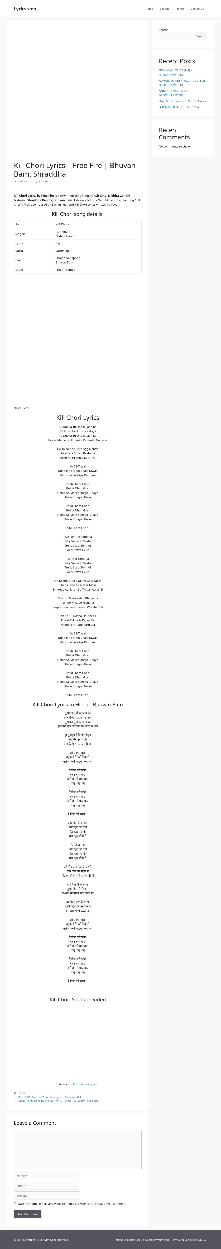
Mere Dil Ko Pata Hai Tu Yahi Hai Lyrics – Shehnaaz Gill (49, 1097)
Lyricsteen (25, 9)
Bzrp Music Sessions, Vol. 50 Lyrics (182, 101)
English (164, 8)
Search (163, 30)
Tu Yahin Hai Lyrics (85, 1084)
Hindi (21, 1093)
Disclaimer (147, 1239)
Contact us (197, 8)
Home (149, 8)
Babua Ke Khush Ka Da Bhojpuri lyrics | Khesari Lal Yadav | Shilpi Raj (58, 1100)
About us (121, 1239)
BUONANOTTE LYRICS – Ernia (179, 107)
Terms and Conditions (184, 1239)
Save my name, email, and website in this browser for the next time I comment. (72, 1204)
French (180, 8)
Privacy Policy (162, 1239)
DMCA (202, 1239)
